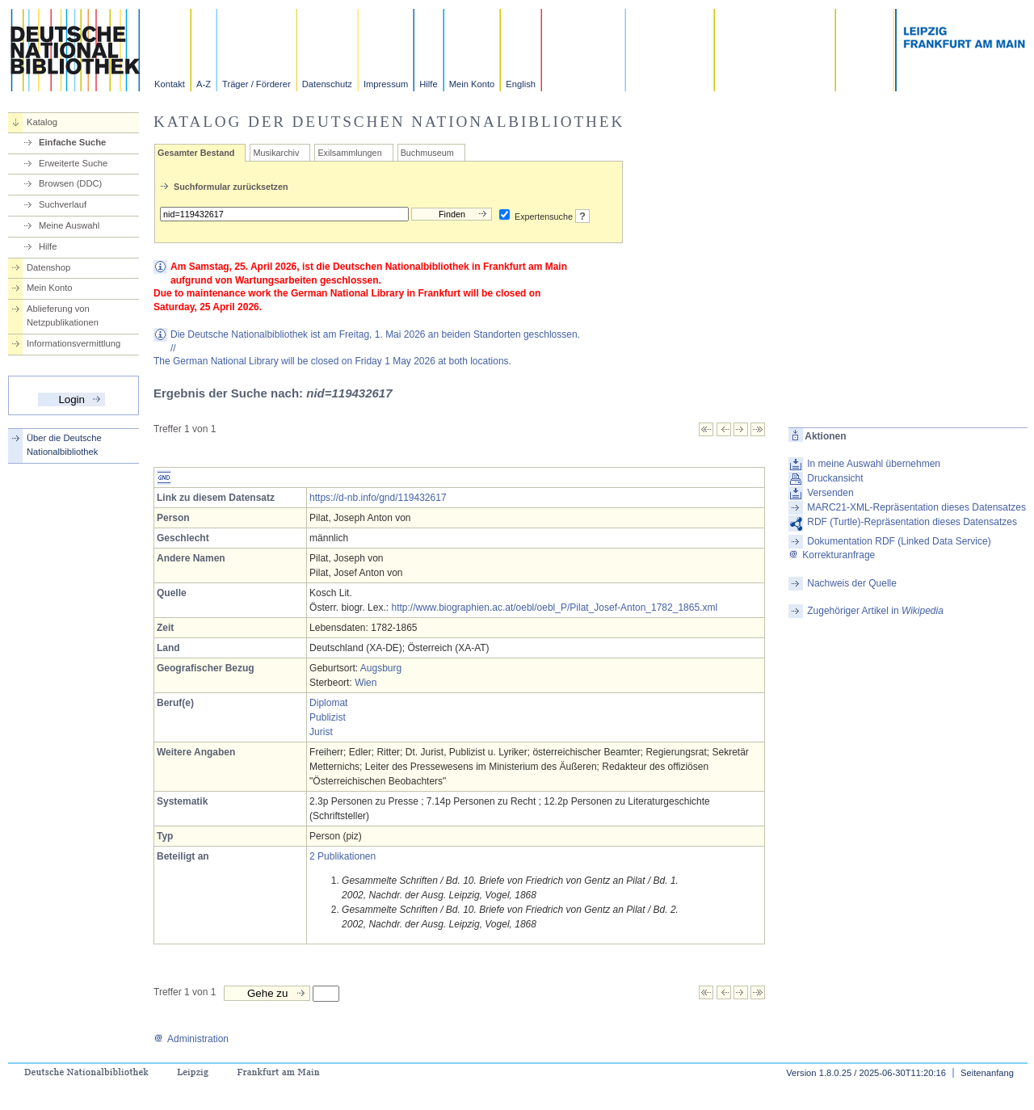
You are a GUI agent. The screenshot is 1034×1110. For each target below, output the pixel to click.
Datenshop (48, 267)
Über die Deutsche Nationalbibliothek (64, 444)
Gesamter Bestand (196, 153)
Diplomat (328, 702)
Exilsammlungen (349, 153)
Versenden (830, 492)
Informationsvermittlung (73, 343)
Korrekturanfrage (831, 555)
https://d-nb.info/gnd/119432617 (377, 497)
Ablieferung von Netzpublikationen (63, 315)
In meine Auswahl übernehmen (873, 463)
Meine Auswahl (69, 225)
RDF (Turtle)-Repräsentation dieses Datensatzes (912, 522)
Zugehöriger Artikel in (875, 610)
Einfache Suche (72, 142)
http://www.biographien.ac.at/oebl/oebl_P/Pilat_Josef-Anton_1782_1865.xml (554, 607)
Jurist (321, 732)
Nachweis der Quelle (852, 583)
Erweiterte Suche (73, 163)
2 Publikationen (342, 856)
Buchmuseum (427, 153)
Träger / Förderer (256, 84)
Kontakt (169, 84)
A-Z (203, 84)
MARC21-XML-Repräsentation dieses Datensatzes (916, 507)
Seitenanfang (987, 1073)
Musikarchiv (276, 153)
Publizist (327, 717)
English (521, 84)
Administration (191, 1039)
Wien (365, 682)
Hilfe (428, 84)
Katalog (42, 122)
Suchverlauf (62, 204)
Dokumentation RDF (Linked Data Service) (898, 541)
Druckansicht (835, 478)
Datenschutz (327, 84)
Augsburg (380, 668)
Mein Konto (472, 84)
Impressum (386, 84)
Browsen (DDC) (70, 183)
